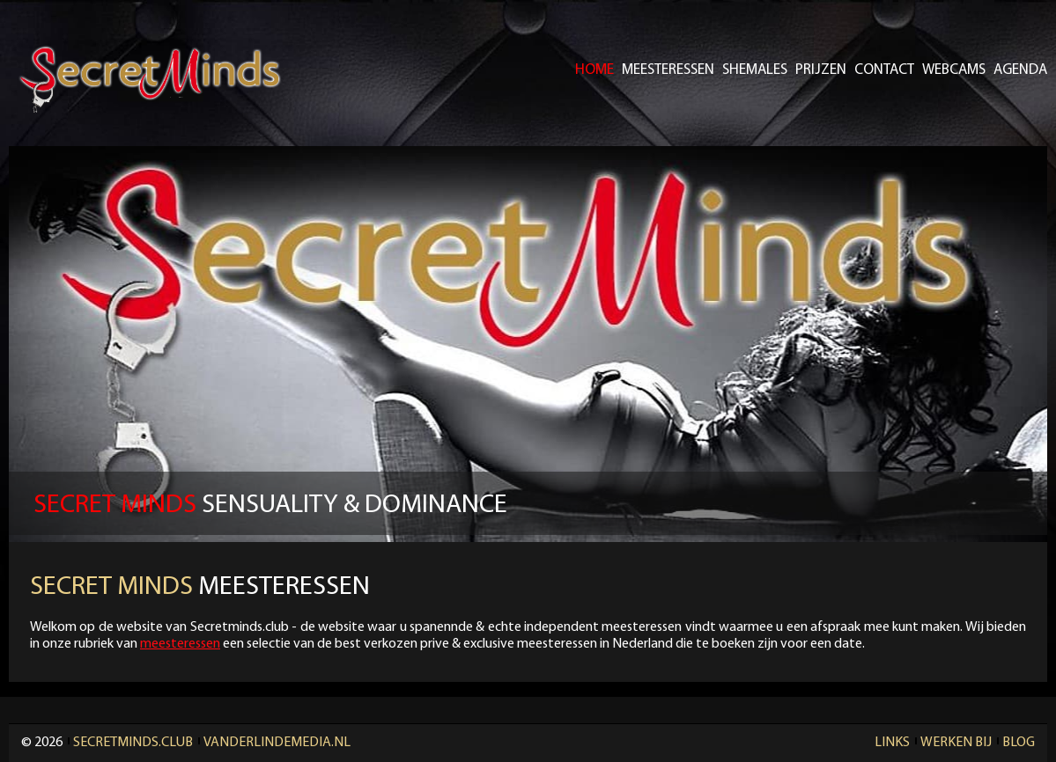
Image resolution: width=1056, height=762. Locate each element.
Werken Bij (956, 743)
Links (892, 743)
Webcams (954, 69)
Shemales (754, 69)
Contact (884, 69)
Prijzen (820, 69)
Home (594, 69)
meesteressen (180, 644)
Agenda (1020, 69)
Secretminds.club (133, 743)
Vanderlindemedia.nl (277, 743)
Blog (1018, 743)
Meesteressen (668, 69)
